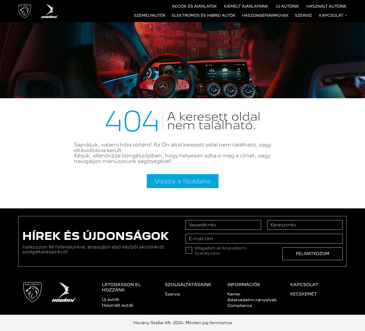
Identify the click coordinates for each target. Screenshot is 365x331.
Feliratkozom (312, 253)
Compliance (239, 305)
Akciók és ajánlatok (194, 6)
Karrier (234, 294)
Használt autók (118, 305)
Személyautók (150, 15)
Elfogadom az (221, 251)
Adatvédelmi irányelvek (252, 299)
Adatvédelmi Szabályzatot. (221, 251)
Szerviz (303, 15)
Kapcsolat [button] (331, 15)
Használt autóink (326, 6)
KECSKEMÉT (303, 294)
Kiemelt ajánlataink (246, 6)
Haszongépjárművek (265, 15)
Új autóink (287, 6)
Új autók (110, 299)
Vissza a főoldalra (183, 181)
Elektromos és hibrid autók (204, 15)
